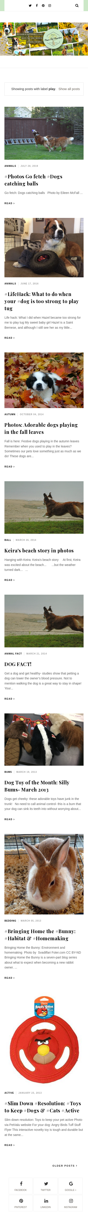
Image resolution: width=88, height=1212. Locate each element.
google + (70, 1185)
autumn (9, 414)
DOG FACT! (18, 664)
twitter (46, 1185)
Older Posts (64, 1165)
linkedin (46, 1202)
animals (10, 166)
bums (8, 772)
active (9, 1093)
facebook (21, 1185)
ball (7, 540)
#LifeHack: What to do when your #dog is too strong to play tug (41, 301)
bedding (10, 921)
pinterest (20, 1202)
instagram (70, 1202)
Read (8, 203)
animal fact (13, 653)
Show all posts (69, 89)
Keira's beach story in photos (39, 550)
